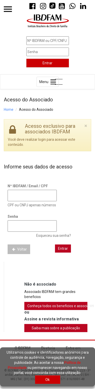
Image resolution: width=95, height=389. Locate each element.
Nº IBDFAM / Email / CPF (28, 186)
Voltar (19, 249)
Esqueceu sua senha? (53, 236)
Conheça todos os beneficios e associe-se (57, 306)
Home (8, 109)
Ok (47, 380)
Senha (13, 216)
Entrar (47, 63)
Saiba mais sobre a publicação (56, 328)
